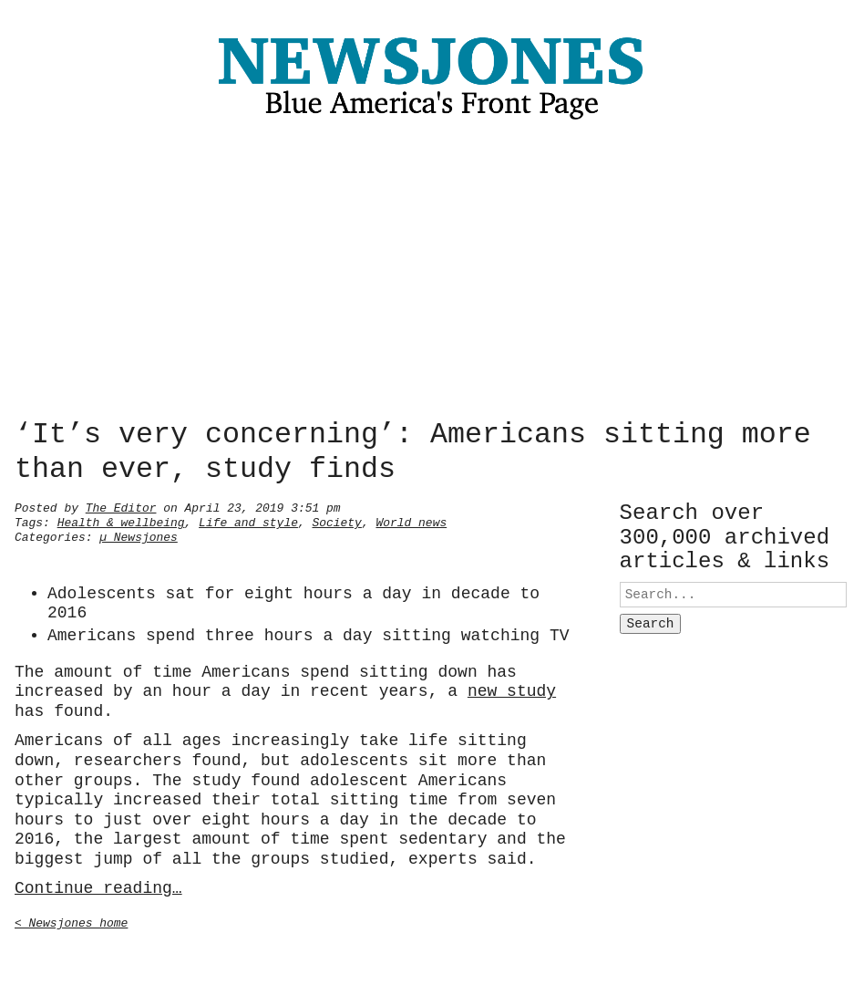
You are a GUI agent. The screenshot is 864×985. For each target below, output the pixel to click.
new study (512, 689)
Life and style (248, 521)
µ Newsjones (138, 535)
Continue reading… (98, 886)
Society (336, 521)
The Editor (121, 506)
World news (411, 521)
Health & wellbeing (121, 521)
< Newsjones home (71, 921)
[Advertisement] (432, 273)
